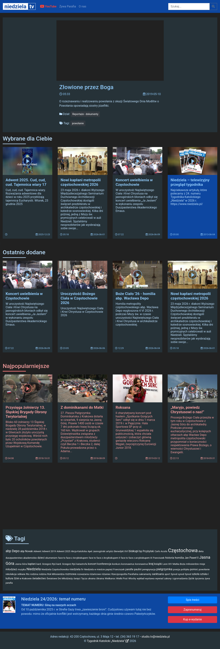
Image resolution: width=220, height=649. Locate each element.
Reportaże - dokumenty (85, 114)
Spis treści (192, 600)
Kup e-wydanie (192, 619)
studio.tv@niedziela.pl (155, 636)
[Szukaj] (189, 6)
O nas (82, 6)
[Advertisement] (110, 498)
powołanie (78, 123)
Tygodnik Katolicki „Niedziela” (108, 641)
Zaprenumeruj (192, 609)
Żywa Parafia (67, 6)
